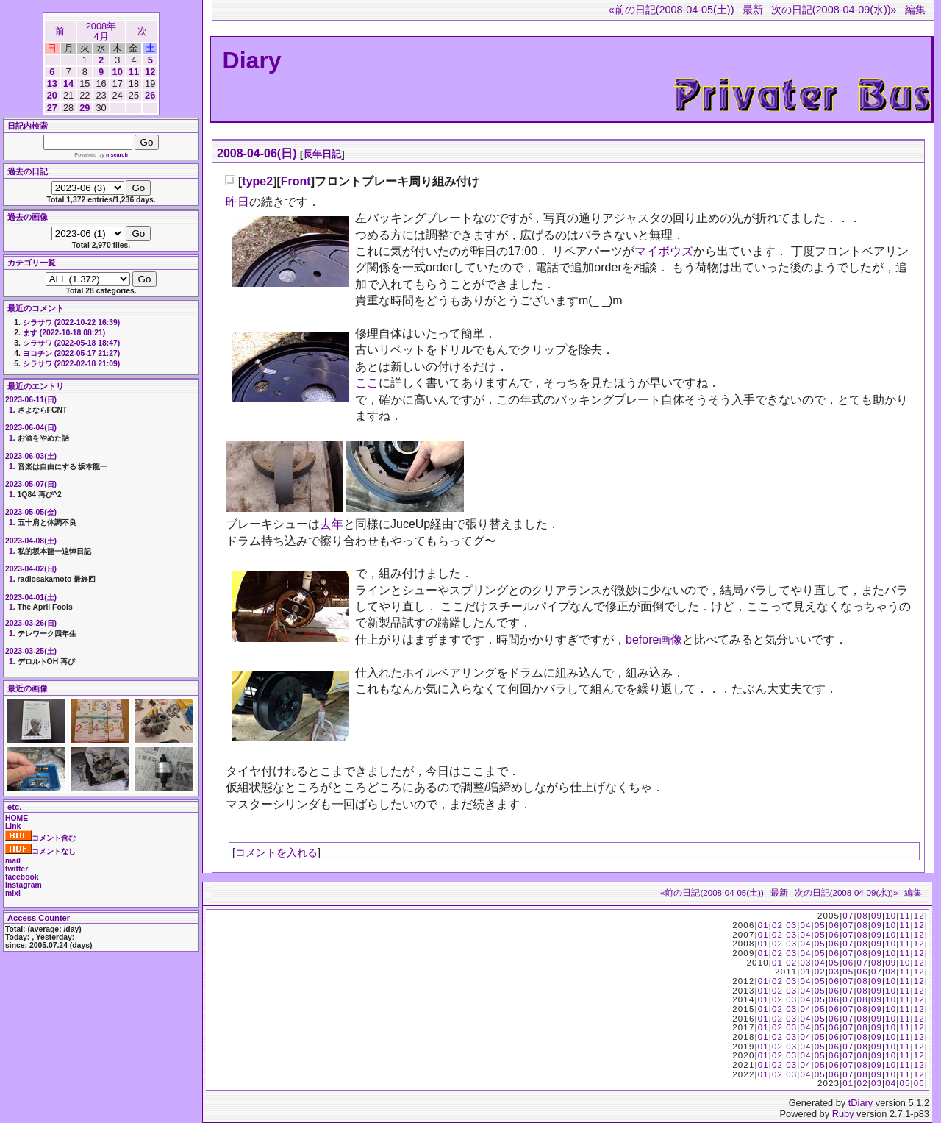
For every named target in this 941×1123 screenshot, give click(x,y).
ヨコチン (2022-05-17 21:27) (71, 353)
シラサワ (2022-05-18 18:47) (71, 343)
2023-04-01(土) (31, 597)
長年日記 (322, 154)
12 (150, 71)
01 (763, 925)
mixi (13, 893)
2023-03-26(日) (31, 623)
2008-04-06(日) (257, 153)
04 (805, 925)
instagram (23, 885)
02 (777, 925)
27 (52, 107)
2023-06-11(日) (31, 400)
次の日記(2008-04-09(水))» (834, 9)
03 (791, 925)
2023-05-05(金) (31, 512)
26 (150, 95)
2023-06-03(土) (31, 456)
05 (820, 925)
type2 (257, 181)
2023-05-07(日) (31, 484)
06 (834, 925)
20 (52, 95)
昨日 (237, 202)
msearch (117, 154)
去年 (331, 524)
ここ (367, 383)
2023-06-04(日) (31, 428)
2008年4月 (101, 31)
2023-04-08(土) (31, 541)
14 (68, 83)
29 (84, 107)
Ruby (843, 1113)
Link (13, 826)
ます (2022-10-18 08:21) (64, 333)
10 (117, 71)
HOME (16, 818)
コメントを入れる (276, 852)
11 (134, 71)
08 (862, 915)
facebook (22, 877)
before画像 (654, 639)
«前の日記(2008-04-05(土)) (671, 9)
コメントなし (40, 851)
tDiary (860, 1102)
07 (848, 915)
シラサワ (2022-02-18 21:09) (71, 364)
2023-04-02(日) (31, 569)
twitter (16, 869)
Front (296, 181)
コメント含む (40, 838)
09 (876, 915)
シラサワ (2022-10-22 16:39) (71, 322)
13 (52, 83)
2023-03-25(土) (31, 651)
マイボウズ (663, 251)
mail (13, 861)
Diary (252, 60)
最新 (753, 9)
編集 (915, 9)
